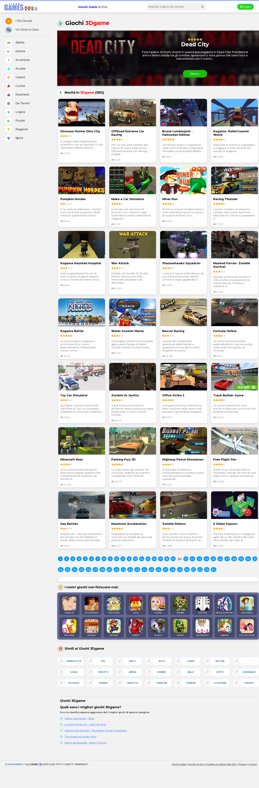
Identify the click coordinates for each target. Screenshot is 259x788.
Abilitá (14, 43)
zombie (161, 672)
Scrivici (253, 764)
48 (173, 569)
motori (220, 661)
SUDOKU (91, 627)
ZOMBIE (180, 605)
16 (154, 559)
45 (151, 569)
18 (166, 559)
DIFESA (180, 627)
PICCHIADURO (91, 605)
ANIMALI (225, 627)
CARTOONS (114, 605)
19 (173, 559)
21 (185, 559)
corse (191, 661)
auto (161, 661)
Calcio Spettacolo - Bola (79, 718)
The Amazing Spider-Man (80, 736)
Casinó (15, 77)
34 (74, 569)
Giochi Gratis (87, 7)
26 (220, 559)
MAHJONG (69, 627)
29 (241, 559)
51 (193, 569)
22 (192, 559)
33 (67, 569)
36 (88, 569)
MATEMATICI (202, 627)
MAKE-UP (69, 605)
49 (180, 569)
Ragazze (16, 129)
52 (200, 569)
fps (103, 661)
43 (137, 569)
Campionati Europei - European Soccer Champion (95, 730)
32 (60, 569)
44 (144, 569)
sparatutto (73, 661)
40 (116, 569)
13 (135, 559)
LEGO (136, 605)
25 (213, 559)
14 (141, 559)
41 (123, 569)
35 (81, 569)
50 (187, 569)
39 (109, 569)
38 (102, 569)
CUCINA (158, 605)
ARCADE (114, 627)
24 (206, 559)
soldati (249, 683)
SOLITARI (202, 605)
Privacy (243, 764)
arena (132, 672)
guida (74, 672)
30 (248, 559)
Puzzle (15, 121)
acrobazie (249, 672)
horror (190, 683)
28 (234, 559)
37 (95, 569)
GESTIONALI (247, 605)
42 (130, 569)
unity (132, 661)
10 (116, 559)
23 (199, 559)
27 (227, 559)
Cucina (15, 86)
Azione (15, 51)
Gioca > (195, 73)
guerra (103, 683)
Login (245, 6)
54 (213, 569)
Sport (14, 138)
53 (206, 569)
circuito (103, 672)
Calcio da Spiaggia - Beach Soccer (85, 742)
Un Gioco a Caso (22, 30)
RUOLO (158, 627)
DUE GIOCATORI (247, 627)
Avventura (17, 60)
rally (191, 672)
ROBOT (136, 627)
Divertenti (17, 95)
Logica (15, 112)
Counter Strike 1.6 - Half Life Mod (85, 724)
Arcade (15, 69)
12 (129, 559)
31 (254, 559)
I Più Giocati (18, 21)
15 (148, 559)
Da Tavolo (17, 103)
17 (160, 559)
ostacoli (73, 683)
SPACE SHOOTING (225, 605)
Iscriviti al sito (196, 764)
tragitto (132, 683)
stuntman (220, 683)
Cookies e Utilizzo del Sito (221, 764)
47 (165, 569)
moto (220, 672)
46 (158, 569)
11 (123, 559)
